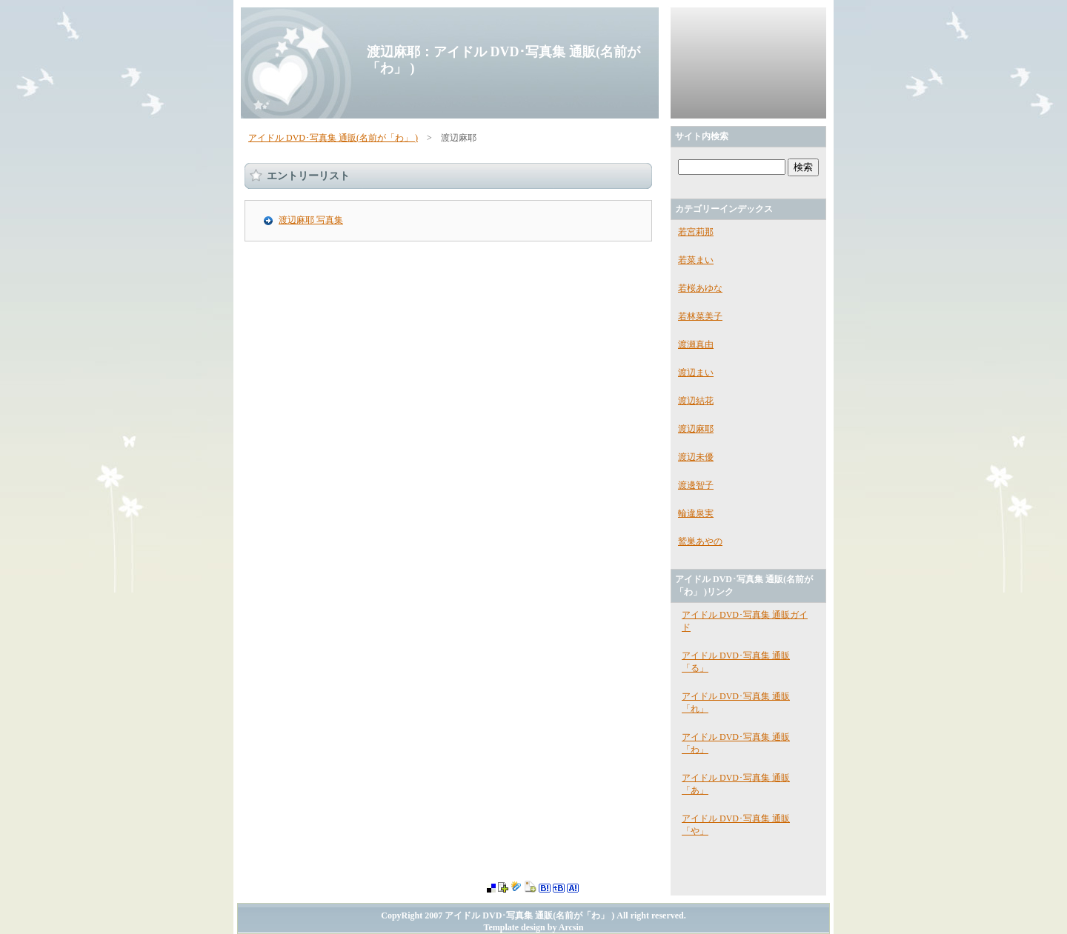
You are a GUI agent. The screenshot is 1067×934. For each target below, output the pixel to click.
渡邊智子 (696, 485)
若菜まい (696, 260)
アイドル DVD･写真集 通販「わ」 (736, 743)
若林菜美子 (700, 316)
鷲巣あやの (700, 541)
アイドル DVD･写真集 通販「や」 (736, 824)
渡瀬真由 (696, 344)
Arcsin (571, 927)
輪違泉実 (696, 513)
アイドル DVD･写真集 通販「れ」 (736, 702)
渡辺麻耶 (696, 429)
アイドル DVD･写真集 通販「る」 (736, 661)
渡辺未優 (696, 457)
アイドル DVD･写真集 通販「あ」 (736, 784)
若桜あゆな (700, 288)
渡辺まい (696, 372)
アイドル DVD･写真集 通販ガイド (745, 621)
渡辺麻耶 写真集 (311, 220)
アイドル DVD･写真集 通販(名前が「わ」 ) (333, 138)
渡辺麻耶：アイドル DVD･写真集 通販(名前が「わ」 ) (503, 60)
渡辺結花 (696, 401)
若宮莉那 (696, 232)
